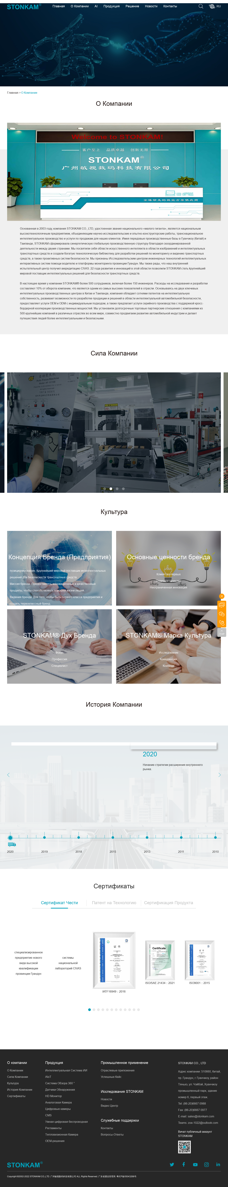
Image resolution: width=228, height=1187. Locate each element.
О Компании (80, 6)
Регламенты (53, 1128)
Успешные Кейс (111, 1076)
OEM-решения (54, 1140)
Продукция (111, 6)
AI (96, 6)
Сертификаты (16, 1096)
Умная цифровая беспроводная (66, 1121)
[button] (66, 488)
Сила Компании (17, 1076)
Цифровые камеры (58, 1108)
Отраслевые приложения (117, 1070)
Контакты (170, 6)
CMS (48, 1115)
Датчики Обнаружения (60, 1089)
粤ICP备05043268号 (126, 1176)
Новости (151, 6)
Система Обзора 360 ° (60, 1083)
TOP (221, 634)
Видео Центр (109, 1105)
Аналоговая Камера (58, 1102)
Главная (59, 6)
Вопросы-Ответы (112, 1134)
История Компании (19, 1089)
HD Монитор (53, 1096)
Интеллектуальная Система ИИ (66, 1070)
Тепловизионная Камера (61, 1134)
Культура (13, 1083)
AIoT (48, 1076)
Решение (132, 6)
